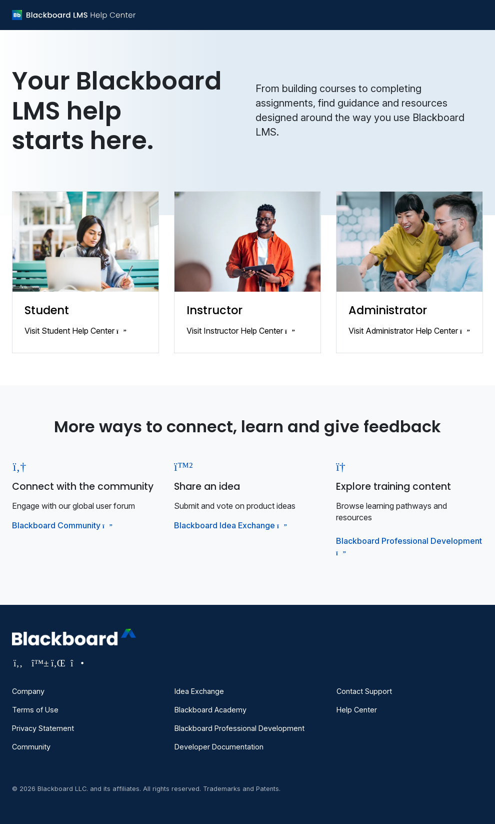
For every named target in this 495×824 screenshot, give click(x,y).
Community (31, 746)
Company (28, 691)
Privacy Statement (43, 728)
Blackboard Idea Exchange (229, 525)
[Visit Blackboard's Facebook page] (19, 663)
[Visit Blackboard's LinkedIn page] (58, 663)
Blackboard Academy (210, 709)
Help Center (356, 709)
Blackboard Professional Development (239, 728)
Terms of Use (35, 709)
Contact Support (364, 691)
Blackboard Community (61, 525)
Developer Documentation (219, 746)
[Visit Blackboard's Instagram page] (76, 663)
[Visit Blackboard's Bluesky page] (39, 663)
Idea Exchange (199, 691)
